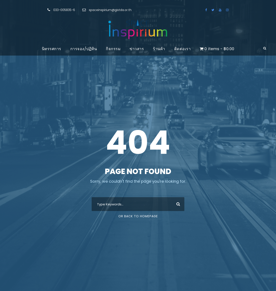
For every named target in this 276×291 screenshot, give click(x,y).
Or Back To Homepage (138, 216)
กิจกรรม (113, 48)
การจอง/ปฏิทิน (83, 48)
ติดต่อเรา (182, 48)
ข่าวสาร (137, 48)
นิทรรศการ (51, 48)
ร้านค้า (159, 48)
